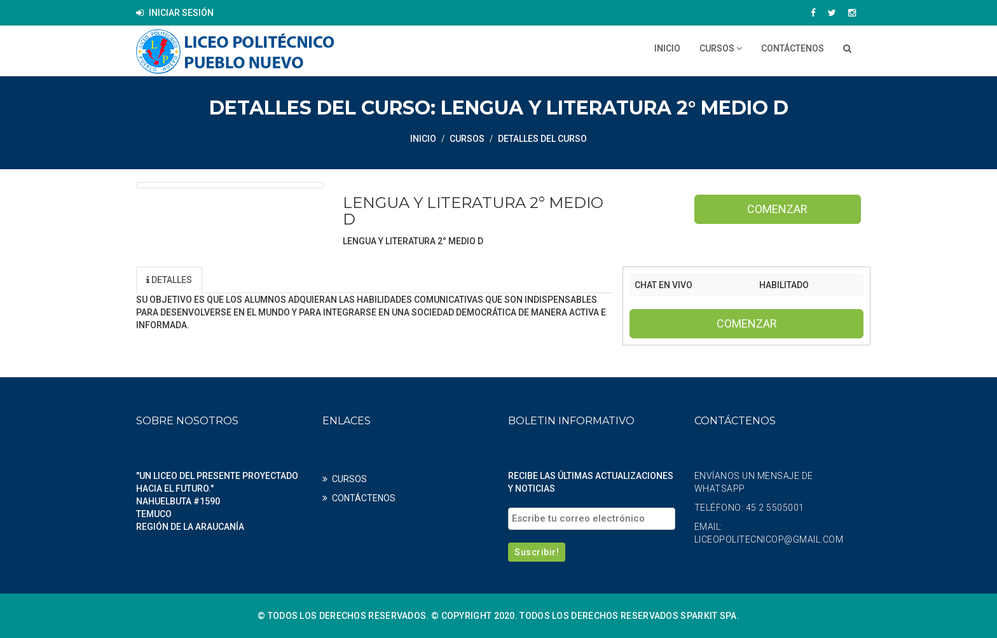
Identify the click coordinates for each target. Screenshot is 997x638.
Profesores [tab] (311, 280)
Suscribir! (536, 552)
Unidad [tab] (235, 280)
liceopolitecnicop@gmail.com (769, 539)
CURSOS (720, 48)
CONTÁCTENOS (792, 48)
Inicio (667, 48)
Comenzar (777, 209)
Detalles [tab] (169, 280)
